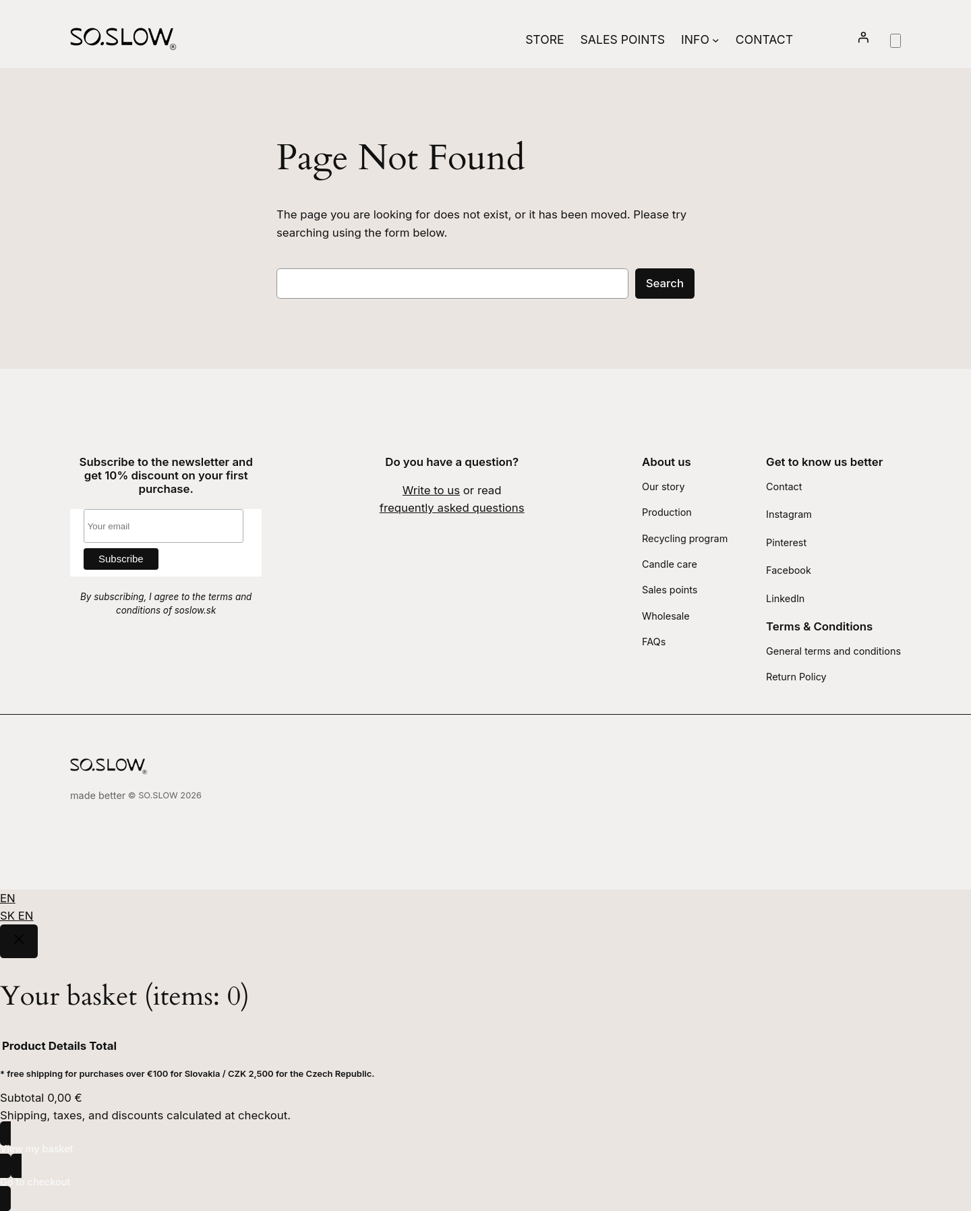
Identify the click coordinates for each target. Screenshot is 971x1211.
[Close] (19, 941)
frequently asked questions (452, 507)
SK (9, 915)
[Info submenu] (715, 39)
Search (665, 283)
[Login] (863, 39)
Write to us (431, 490)
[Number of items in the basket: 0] (895, 41)
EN (8, 898)
